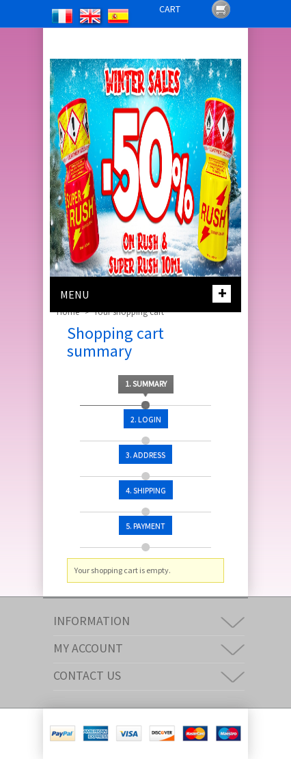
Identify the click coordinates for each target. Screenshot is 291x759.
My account (88, 648)
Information (91, 621)
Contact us (87, 675)
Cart (169, 9)
